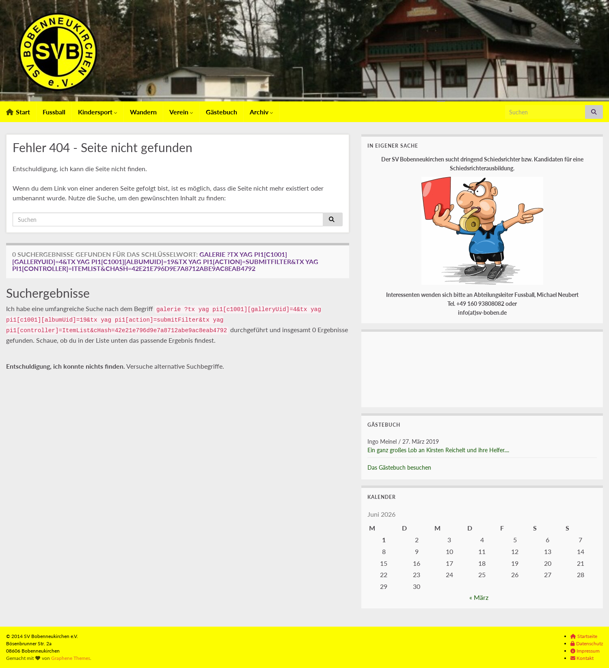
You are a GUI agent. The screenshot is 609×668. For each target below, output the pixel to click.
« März (478, 597)
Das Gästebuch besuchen (399, 467)
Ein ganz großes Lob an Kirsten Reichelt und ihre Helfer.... (438, 450)
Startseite (583, 636)
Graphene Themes (70, 658)
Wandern (143, 112)
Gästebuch (221, 112)
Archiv (261, 112)
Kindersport (97, 112)
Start (18, 112)
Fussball (54, 112)
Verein (181, 112)
